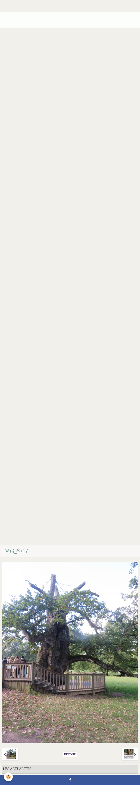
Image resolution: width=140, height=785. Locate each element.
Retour (70, 754)
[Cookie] (8, 776)
